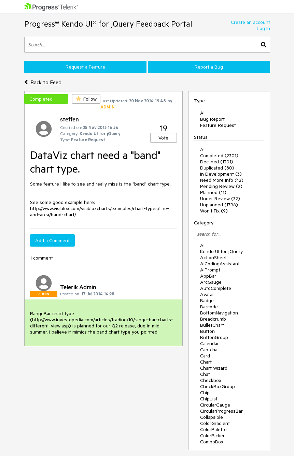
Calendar (209, 343)
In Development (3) (221, 174)
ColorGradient (215, 423)
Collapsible (211, 417)
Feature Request (218, 125)
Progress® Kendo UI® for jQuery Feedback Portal (108, 24)
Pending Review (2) (221, 186)
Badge (207, 300)
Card (205, 356)
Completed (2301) (219, 155)
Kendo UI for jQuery (221, 251)
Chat (205, 374)
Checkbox (210, 380)
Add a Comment (52, 240)
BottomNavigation (219, 313)
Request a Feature (85, 67)
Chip (205, 392)
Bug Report (212, 119)
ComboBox (211, 442)
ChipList (209, 399)
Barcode (209, 307)
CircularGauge (215, 405)
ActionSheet (213, 257)
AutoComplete (215, 288)
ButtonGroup (214, 337)
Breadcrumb (213, 319)
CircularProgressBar (221, 411)
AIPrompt (210, 270)
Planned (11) (213, 192)
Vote (163, 138)
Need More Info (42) (221, 180)
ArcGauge (211, 282)
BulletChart (212, 325)
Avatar (207, 294)
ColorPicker (212, 435)
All (203, 113)
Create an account (250, 22)
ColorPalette (213, 429)
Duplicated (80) (217, 168)
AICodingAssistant (220, 264)
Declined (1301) (216, 162)
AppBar (208, 276)
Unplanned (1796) (219, 205)
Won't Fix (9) (214, 211)
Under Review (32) (220, 198)
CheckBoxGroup (217, 386)
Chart (206, 362)
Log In (263, 28)
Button (207, 331)
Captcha (209, 350)
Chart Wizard (213, 368)
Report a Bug (209, 67)
